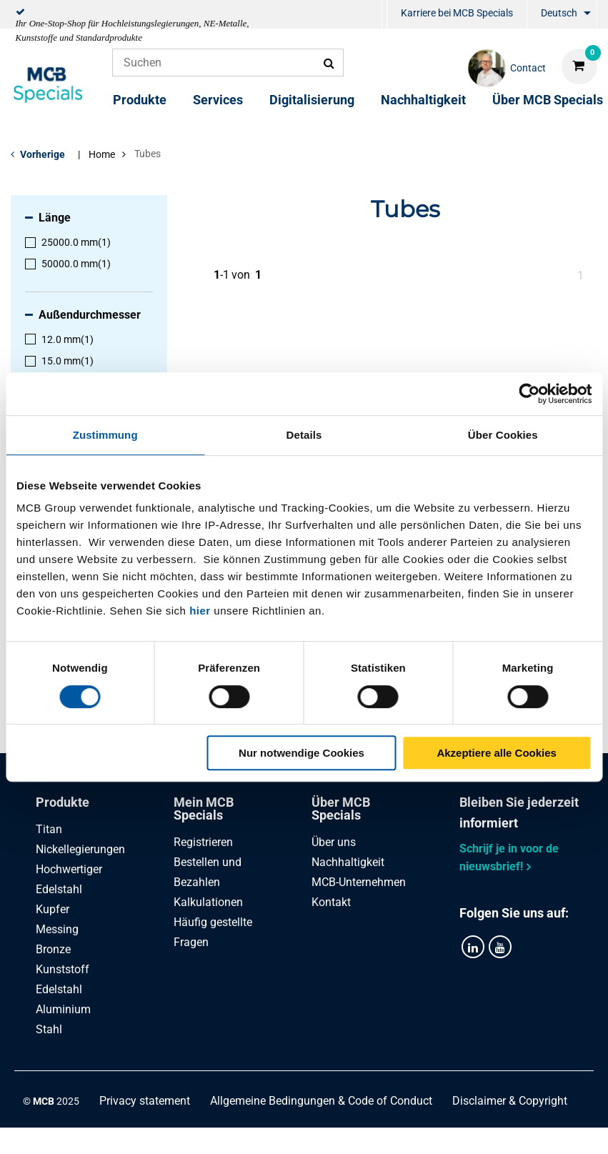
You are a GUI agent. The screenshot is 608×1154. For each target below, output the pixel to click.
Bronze (53, 949)
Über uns (334, 842)
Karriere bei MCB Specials (457, 13)
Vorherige (42, 154)
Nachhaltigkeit (423, 99)
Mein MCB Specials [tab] (204, 808)
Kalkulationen (208, 902)
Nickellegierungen (80, 849)
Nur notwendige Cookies (301, 753)
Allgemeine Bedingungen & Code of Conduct (321, 1100)
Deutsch (559, 13)
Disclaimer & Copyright (509, 1100)
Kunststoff (62, 969)
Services (218, 99)
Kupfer (52, 909)
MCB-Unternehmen (359, 882)
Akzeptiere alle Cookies (497, 753)
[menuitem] (384, 14)
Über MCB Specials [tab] (341, 808)
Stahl (49, 1029)
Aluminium (63, 1009)
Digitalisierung (311, 99)
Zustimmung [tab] (105, 435)
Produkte (139, 99)
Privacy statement (144, 1100)
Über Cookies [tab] (503, 435)
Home (102, 154)
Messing (57, 929)
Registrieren (203, 842)
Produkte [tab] (62, 802)
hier (200, 611)
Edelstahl (59, 989)
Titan (49, 829)
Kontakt (331, 902)
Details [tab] (304, 435)
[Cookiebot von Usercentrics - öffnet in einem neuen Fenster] (529, 393)
